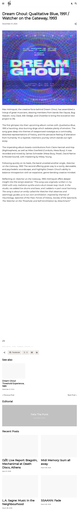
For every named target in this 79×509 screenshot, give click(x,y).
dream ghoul (6, 346)
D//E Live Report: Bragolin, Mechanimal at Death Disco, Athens (19, 464)
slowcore (27, 346)
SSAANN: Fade (51, 500)
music (14, 346)
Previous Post (9, 395)
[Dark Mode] (72, 3)
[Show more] (37, 352)
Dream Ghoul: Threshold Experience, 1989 (13, 383)
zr (32, 346)
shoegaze (20, 346)
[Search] (76, 3)
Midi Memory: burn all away (55, 462)
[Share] (75, 24)
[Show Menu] (3, 3)
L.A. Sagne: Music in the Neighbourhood (18, 502)
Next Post (71, 395)
